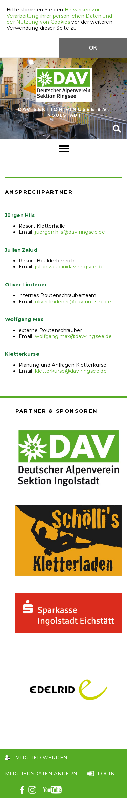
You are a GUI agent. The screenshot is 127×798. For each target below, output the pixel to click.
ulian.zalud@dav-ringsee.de (70, 267)
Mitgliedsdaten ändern (41, 774)
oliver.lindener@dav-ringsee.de (73, 301)
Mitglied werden (41, 757)
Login (106, 774)
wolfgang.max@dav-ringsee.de (73, 336)
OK (93, 48)
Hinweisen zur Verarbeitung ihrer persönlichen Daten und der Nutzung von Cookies (59, 16)
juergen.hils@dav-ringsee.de (70, 232)
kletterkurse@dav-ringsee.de (70, 371)
